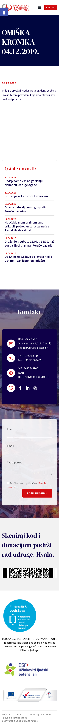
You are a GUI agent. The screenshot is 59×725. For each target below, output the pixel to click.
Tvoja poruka (14, 463)
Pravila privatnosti (40, 714)
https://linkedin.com (27, 387)
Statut (20, 714)
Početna (6, 714)
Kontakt (50, 7)
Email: (10, 446)
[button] (4, 12)
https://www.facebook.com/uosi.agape (20, 387)
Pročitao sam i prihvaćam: (26, 485)
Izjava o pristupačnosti (14, 717)
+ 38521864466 (32, 360)
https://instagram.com (35, 388)
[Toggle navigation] (40, 7)
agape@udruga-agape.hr (33, 348)
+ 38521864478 (32, 356)
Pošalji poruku (37, 493)
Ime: (9, 429)
